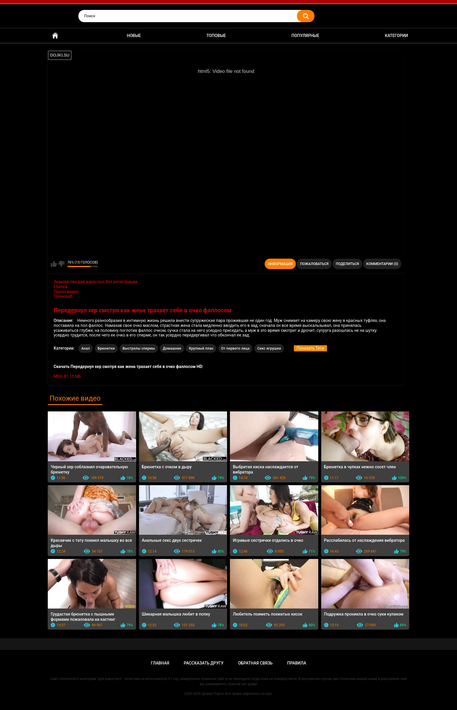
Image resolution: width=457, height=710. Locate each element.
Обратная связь (255, 663)
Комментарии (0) (382, 264)
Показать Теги (310, 348)
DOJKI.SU (59, 55)
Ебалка (60, 286)
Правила (296, 663)
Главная (55, 35)
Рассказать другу (204, 663)
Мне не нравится (61, 264)
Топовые (216, 35)
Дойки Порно (213, 694)
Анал (85, 348)
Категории (396, 35)
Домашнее (172, 348)
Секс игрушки (269, 348)
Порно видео (66, 291)
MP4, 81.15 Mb (67, 376)
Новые (134, 35)
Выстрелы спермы (138, 348)
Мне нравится (54, 264)
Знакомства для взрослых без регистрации (95, 281)
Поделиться (347, 264)
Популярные (305, 35)
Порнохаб (63, 296)
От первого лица (235, 348)
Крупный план (201, 348)
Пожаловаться (314, 264)
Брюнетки (106, 348)
